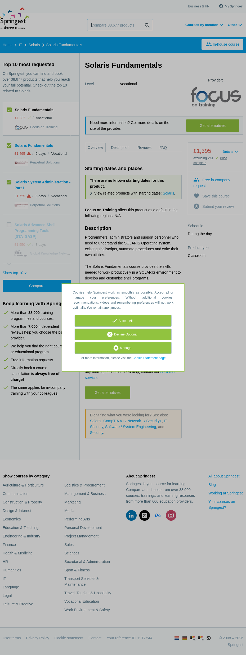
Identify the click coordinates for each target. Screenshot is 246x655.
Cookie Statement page (149, 358)
